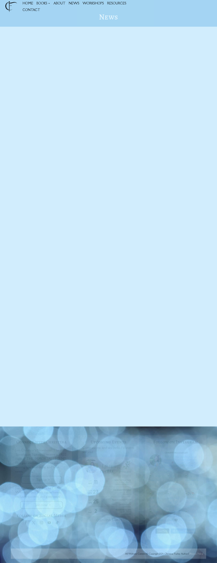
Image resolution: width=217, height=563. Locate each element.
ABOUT (59, 3)
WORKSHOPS (93, 3)
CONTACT (31, 10)
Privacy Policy (196, 553)
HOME (28, 3)
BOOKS (41, 3)
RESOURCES (116, 3)
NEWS (74, 3)
